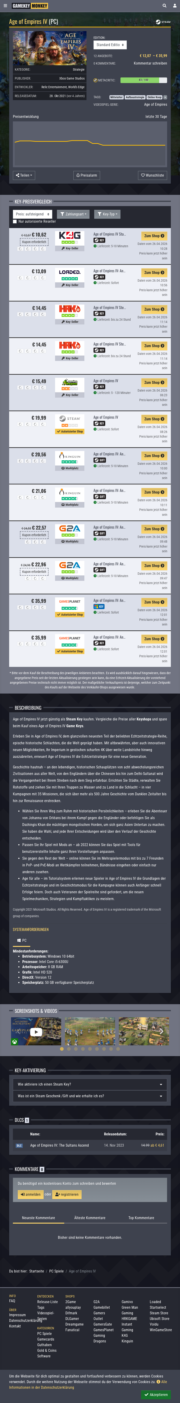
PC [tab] (21, 940)
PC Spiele (56, 1271)
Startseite (36, 1271)
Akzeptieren (156, 1394)
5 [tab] (90, 1049)
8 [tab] (111, 1049)
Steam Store (159, 1313)
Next (161, 1031)
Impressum (17, 1315)
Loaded (155, 1302)
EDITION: (99, 38)
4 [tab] (83, 1049)
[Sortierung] (32, 214)
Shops (70, 1296)
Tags (40, 1307)
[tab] (90, 1084)
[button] (164, 5)
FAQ (12, 1301)
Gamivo (127, 1302)
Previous (18, 1031)
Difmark (71, 1313)
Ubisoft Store (159, 1318)
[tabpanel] (36, 1031)
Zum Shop (154, 236)
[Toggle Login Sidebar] (175, 5)
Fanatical (72, 1330)
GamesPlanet (104, 1330)
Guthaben (44, 1345)
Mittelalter (116, 97)
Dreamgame (74, 1324)
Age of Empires (155, 104)
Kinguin (127, 1341)
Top (141, 1218)
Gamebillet (102, 1307)
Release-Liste (47, 1302)
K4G (125, 1335)
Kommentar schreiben (150, 63)
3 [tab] (76, 1049)
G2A (97, 1302)
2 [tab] (69, 1049)
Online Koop (154, 97)
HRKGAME (129, 1318)
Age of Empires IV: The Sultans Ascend (59, 1145)
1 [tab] (62, 1049)
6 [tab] (97, 1049)
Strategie (79, 69)
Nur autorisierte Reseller (37, 221)
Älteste (89, 1218)
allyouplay (73, 1307)
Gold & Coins (46, 1350)
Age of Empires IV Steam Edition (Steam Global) (127, 344)
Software (44, 1356)
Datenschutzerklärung (25, 1320)
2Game (70, 1302)
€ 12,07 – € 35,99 (153, 56)
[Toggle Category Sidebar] (5, 6)
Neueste (38, 1218)
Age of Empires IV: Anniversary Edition (120, 637)
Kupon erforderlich (34, 242)
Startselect (158, 1307)
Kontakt (15, 1326)
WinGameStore (161, 1330)
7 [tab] (104, 1049)
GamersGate (103, 1324)
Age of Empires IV (106, 380)
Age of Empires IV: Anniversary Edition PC (122, 270)
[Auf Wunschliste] (152, 175)
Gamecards (45, 1339)
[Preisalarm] (86, 175)
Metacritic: (106, 80)
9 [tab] (118, 1049)
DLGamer (72, 1318)
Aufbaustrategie (135, 97)
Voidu (154, 1324)
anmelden (31, 1194)
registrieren (67, 1194)
